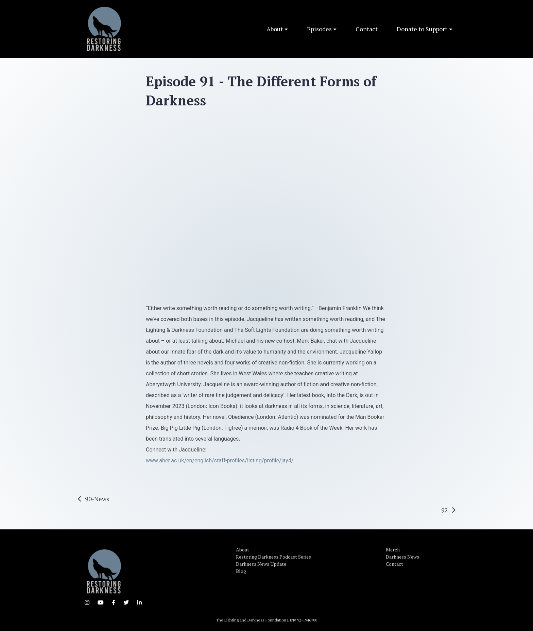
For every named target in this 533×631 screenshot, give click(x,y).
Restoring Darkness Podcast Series (273, 556)
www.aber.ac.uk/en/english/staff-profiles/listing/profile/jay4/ (219, 460)
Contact (367, 29)
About (274, 29)
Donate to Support (422, 29)
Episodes (319, 29)
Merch (393, 549)
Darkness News (402, 556)
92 (444, 510)
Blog (241, 571)
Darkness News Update (261, 564)
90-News (97, 499)
